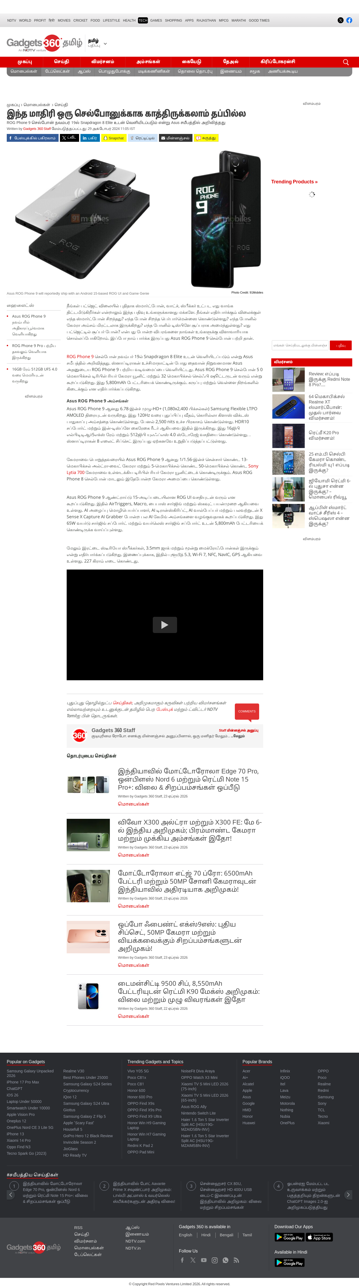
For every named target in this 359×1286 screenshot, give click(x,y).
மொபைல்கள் (24, 71)
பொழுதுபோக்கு (114, 71)
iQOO (285, 1078)
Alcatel (248, 1084)
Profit (40, 20)
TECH (142, 20)
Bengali (226, 1235)
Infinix (285, 1071)
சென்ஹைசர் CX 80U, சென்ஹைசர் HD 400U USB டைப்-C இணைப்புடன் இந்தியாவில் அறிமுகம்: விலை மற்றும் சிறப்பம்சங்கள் (231, 1196)
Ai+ (245, 1078)
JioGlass (70, 1149)
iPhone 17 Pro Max (23, 1082)
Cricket (80, 20)
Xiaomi (323, 1123)
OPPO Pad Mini (140, 1152)
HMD (246, 1110)
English (185, 1235)
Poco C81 (135, 1084)
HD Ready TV (75, 1155)
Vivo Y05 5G (138, 1071)
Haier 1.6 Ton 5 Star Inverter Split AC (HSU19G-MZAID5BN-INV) (205, 1125)
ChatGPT (14, 1089)
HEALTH (129, 20)
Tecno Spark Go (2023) (26, 1154)
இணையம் (231, 71)
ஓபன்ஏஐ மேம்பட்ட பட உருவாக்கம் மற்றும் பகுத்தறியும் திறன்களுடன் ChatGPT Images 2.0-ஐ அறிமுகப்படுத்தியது (313, 1196)
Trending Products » (294, 182)
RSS (78, 1228)
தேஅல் (230, 62)
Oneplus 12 (16, 1121)
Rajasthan (206, 20)
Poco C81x (136, 1078)
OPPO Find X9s (140, 1104)
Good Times (259, 20)
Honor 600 (136, 1091)
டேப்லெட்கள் (57, 71)
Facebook (182, 1259)
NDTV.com (135, 1241)
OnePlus (287, 1123)
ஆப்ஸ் (84, 71)
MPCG (224, 20)
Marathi (239, 20)
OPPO (323, 1071)
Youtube (204, 1259)
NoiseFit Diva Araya (198, 1071)
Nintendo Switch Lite (198, 1113)
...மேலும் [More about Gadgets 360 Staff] (238, 736)
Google (248, 1104)
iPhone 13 (15, 1134)
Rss (236, 1259)
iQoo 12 (70, 1097)
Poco (322, 1078)
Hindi (206, 1235)
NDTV (11, 20)
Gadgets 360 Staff (37, 129)
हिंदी (52, 20)
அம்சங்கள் (148, 62)
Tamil (247, 1235)
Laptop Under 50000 (24, 1102)
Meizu (285, 1097)
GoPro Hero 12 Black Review (88, 1136)
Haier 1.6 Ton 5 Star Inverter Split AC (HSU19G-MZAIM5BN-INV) (205, 1141)
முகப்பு (25, 62)
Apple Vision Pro (21, 1115)
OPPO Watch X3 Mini (199, 1078)
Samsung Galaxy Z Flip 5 (84, 1117)
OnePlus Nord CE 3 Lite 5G (30, 1128)
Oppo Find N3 (19, 1147)
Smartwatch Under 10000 (28, 1108)
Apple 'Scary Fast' (78, 1123)
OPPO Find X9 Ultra (144, 1117)
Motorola (287, 1104)
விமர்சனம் (102, 62)
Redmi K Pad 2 (140, 1146)
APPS (189, 20)
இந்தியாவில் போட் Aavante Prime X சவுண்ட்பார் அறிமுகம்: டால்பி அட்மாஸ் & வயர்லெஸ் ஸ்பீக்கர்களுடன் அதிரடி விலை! (144, 1193)
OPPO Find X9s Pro (144, 1110)
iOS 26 (12, 1095)
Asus (246, 1097)
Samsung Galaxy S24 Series (87, 1084)
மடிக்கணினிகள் (154, 71)
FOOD (95, 20)
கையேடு (191, 62)
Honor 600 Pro (139, 1097)
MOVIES (64, 20)
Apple (247, 1091)
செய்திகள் (122, 703)
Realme (324, 1084)
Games (156, 20)
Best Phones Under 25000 (85, 1078)
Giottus (69, 1110)
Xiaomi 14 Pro (19, 1141)
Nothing (286, 1110)
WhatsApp (225, 1259)
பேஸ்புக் (164, 709)
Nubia (285, 1117)
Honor (247, 1117)
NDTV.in (133, 1248)
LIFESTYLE (111, 20)
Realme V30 (73, 1071)
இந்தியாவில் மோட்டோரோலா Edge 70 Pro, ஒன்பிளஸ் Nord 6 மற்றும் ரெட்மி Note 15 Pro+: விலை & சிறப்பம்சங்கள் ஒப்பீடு (55, 1193)
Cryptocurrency (76, 1091)
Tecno (323, 1117)
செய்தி (61, 62)
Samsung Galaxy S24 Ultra (86, 1104)
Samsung (326, 1097)
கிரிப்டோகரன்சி (278, 62)
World (25, 20)
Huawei (248, 1123)
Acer (246, 1071)
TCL (321, 1110)
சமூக (255, 71)
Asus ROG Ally (193, 1107)
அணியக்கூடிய (283, 71)
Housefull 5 (72, 1129)
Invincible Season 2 (79, 1142)
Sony (322, 1104)
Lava (284, 1091)
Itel (282, 1084)
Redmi (323, 1091)
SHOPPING (173, 20)
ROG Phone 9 (80, 356)
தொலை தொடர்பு (195, 71)
